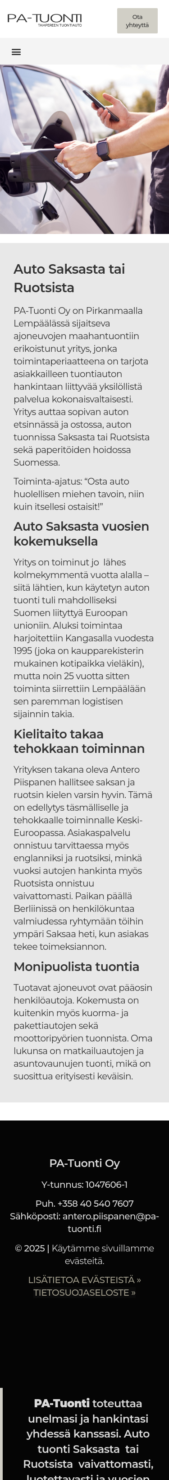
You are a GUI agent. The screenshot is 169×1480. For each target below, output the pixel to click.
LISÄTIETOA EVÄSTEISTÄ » (84, 1280)
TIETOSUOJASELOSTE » (84, 1292)
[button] (16, 51)
